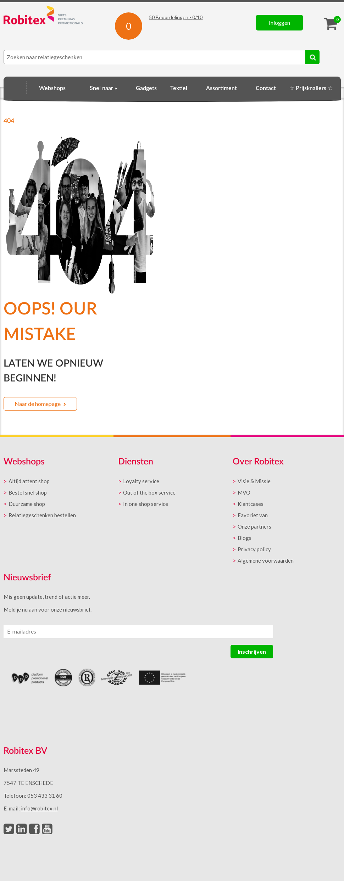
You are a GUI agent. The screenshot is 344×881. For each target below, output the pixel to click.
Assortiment (221, 88)
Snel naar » (103, 88)
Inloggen (279, 22)
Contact (266, 88)
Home (15, 87)
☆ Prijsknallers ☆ (311, 88)
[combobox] (154, 57)
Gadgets (146, 88)
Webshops (52, 88)
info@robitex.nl (39, 808)
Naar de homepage (38, 403)
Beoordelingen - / (175, 17)
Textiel (178, 88)
